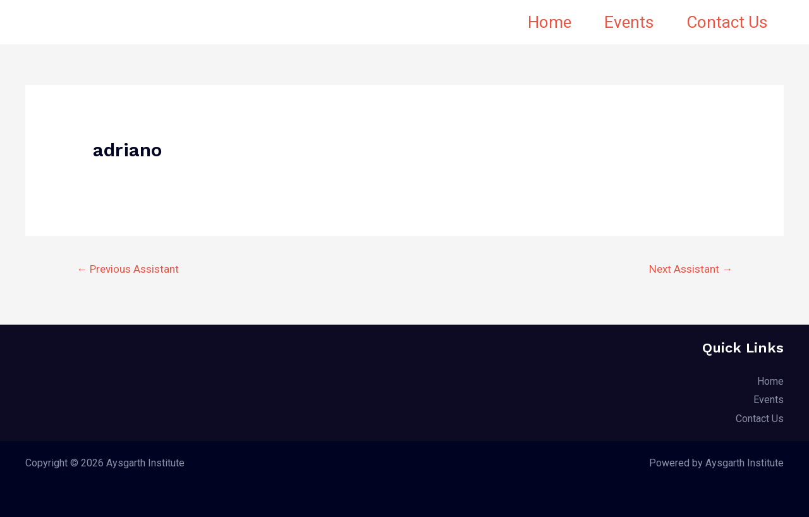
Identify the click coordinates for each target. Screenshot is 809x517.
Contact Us (726, 22)
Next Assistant (691, 269)
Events (629, 22)
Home (549, 22)
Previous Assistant (127, 269)
